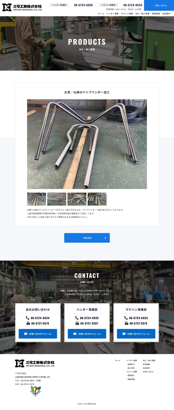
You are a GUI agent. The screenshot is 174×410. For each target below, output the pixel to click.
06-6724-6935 (89, 318)
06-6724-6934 (40, 318)
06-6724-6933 (138, 318)
